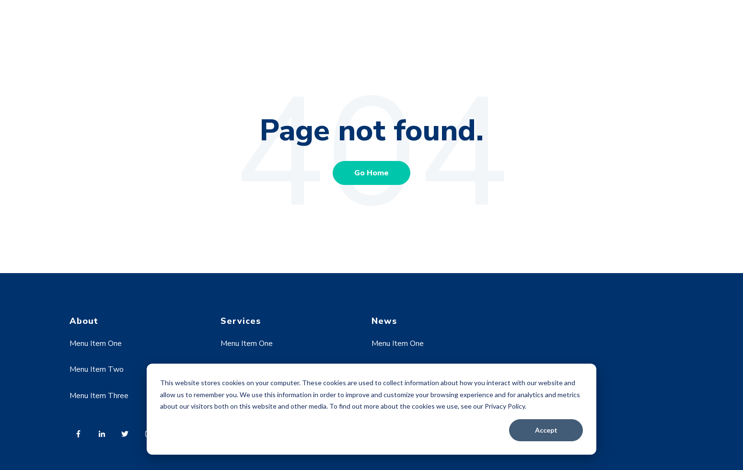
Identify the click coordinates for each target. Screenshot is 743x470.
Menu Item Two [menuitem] (97, 369)
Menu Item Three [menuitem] (99, 395)
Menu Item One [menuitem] (96, 343)
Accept (546, 430)
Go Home (371, 173)
